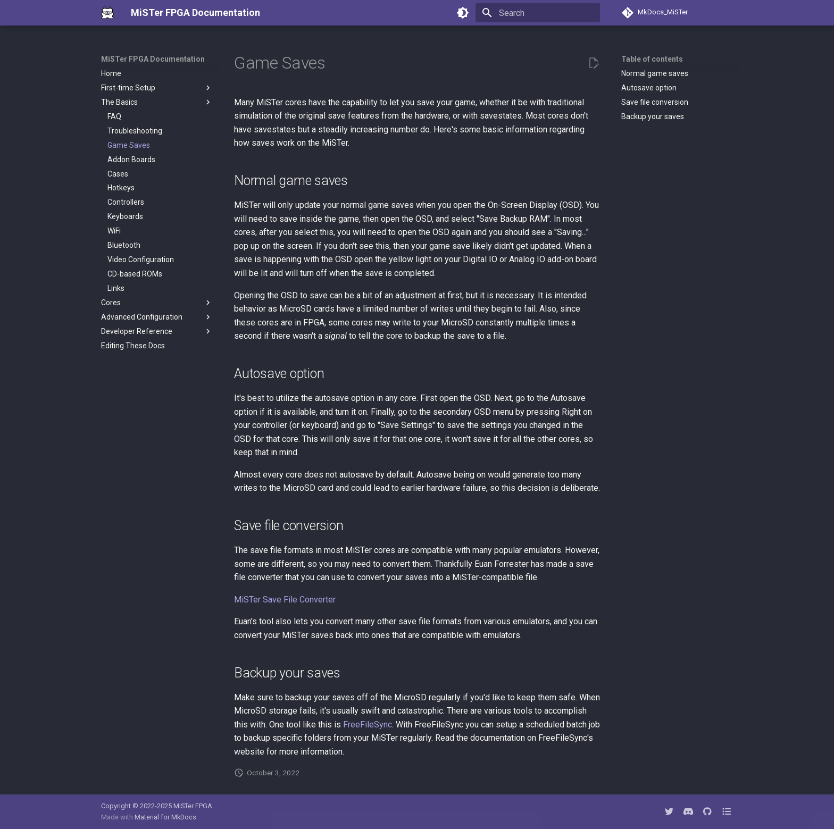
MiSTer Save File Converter (285, 599)
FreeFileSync (367, 724)
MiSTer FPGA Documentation (153, 59)
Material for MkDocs (165, 817)
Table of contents (652, 59)
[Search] (538, 12)
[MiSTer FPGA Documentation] (107, 12)
